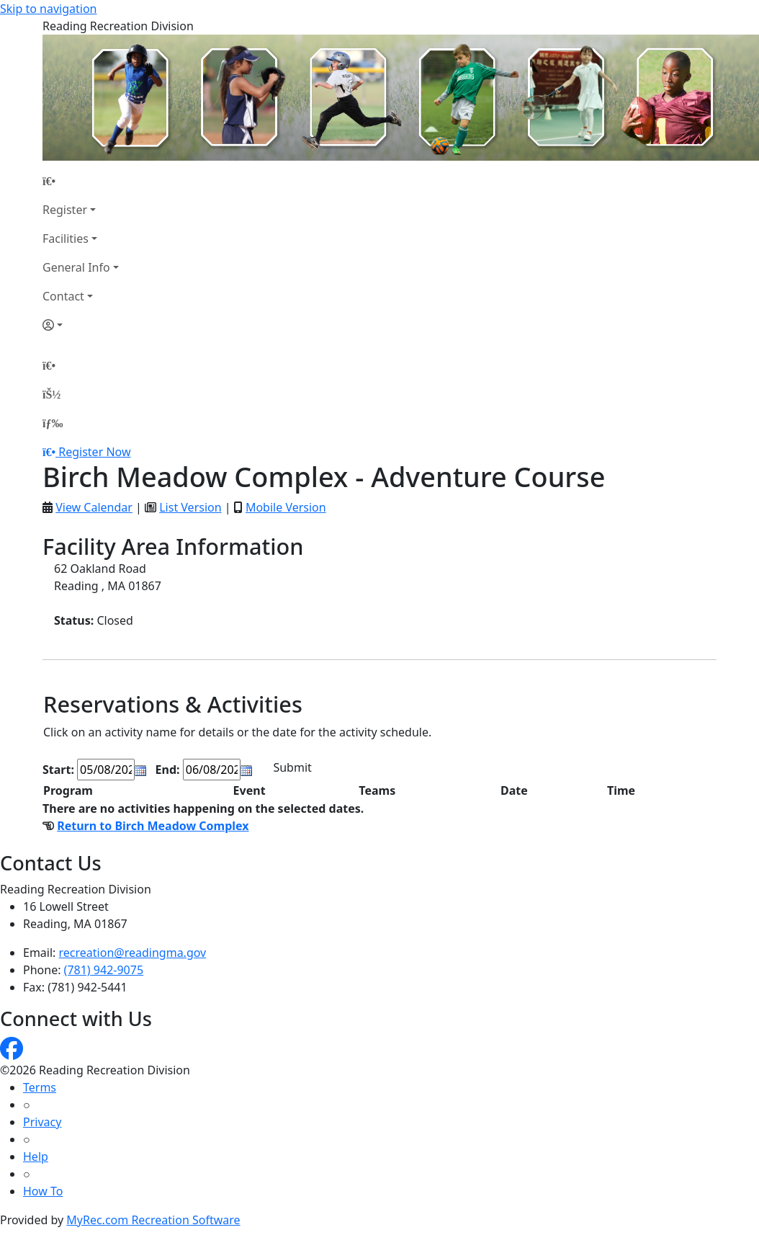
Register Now (94, 452)
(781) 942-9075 (103, 970)
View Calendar (94, 507)
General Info (76, 267)
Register (64, 210)
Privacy (42, 1122)
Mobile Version (286, 507)
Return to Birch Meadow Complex (152, 826)
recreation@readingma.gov (133, 952)
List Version (190, 507)
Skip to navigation (48, 9)
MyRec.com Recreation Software (153, 1220)
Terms (39, 1087)
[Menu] (52, 423)
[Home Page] (80, 180)
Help (35, 1156)
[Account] (80, 325)
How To (43, 1191)
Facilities (65, 238)
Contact (63, 296)
